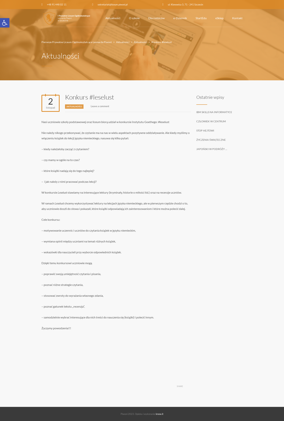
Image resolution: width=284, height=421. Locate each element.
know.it (159, 413)
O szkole (134, 18)
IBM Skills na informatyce (214, 112)
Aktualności (112, 18)
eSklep (219, 18)
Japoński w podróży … (211, 149)
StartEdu (201, 18)
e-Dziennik (180, 18)
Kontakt (237, 18)
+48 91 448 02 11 (56, 4)
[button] (4, 22)
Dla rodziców (156, 18)
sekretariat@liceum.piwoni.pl (113, 4)
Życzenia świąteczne (211, 139)
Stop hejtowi (205, 130)
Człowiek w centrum (211, 121)
